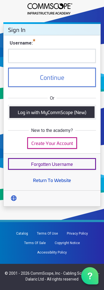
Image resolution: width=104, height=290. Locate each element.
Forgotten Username (52, 163)
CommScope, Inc (45, 273)
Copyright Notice (67, 243)
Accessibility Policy (52, 252)
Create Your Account (52, 142)
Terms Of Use (47, 233)
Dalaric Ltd (35, 279)
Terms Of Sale (35, 243)
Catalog (22, 233)
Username (21, 43)
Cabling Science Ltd (80, 273)
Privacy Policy (77, 233)
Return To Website (52, 179)
